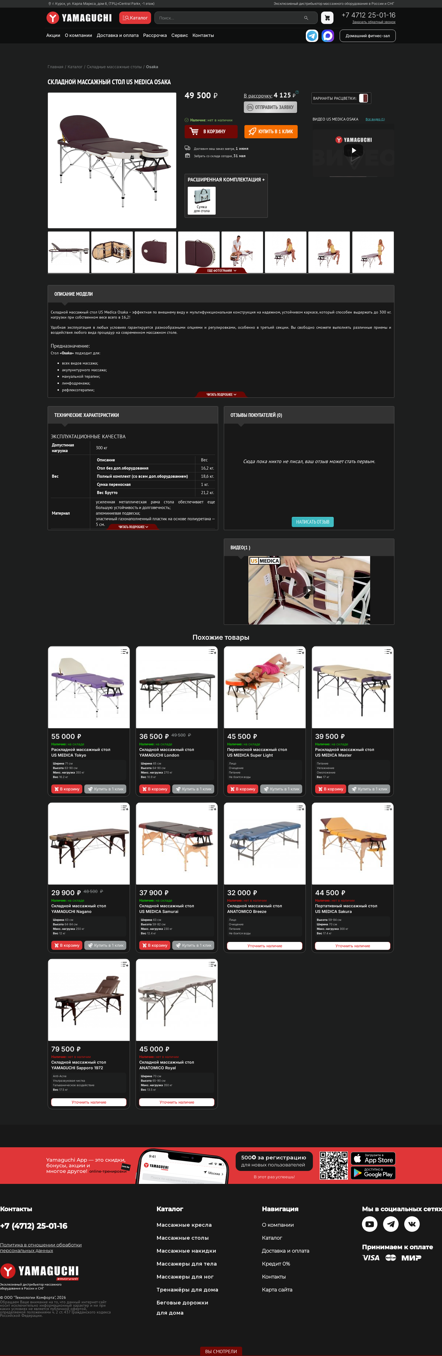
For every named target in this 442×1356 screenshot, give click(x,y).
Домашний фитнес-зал (368, 35)
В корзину (66, 789)
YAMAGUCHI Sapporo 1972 (77, 1067)
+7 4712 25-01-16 (368, 15)
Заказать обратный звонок (373, 22)
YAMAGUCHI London (159, 755)
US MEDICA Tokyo (68, 755)
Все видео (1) (375, 119)
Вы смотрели (221, 1351)
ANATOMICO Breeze (246, 911)
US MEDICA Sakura (333, 911)
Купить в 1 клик (271, 131)
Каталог (272, 1238)
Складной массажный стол (166, 749)
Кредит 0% (276, 1264)
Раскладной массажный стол (80, 749)
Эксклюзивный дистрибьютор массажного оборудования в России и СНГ (334, 4)
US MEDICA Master (333, 755)
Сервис (179, 35)
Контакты (203, 35)
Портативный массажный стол (346, 905)
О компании (78, 35)
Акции (53, 35)
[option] (309, 590)
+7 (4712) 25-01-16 (33, 1226)
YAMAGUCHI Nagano (71, 911)
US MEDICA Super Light (250, 755)
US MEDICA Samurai (158, 911)
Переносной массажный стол (257, 749)
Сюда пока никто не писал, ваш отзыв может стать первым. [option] (309, 461)
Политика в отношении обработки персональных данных (41, 1247)
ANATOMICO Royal (157, 1067)
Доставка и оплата (118, 35)
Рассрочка (155, 35)
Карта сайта (277, 1290)
